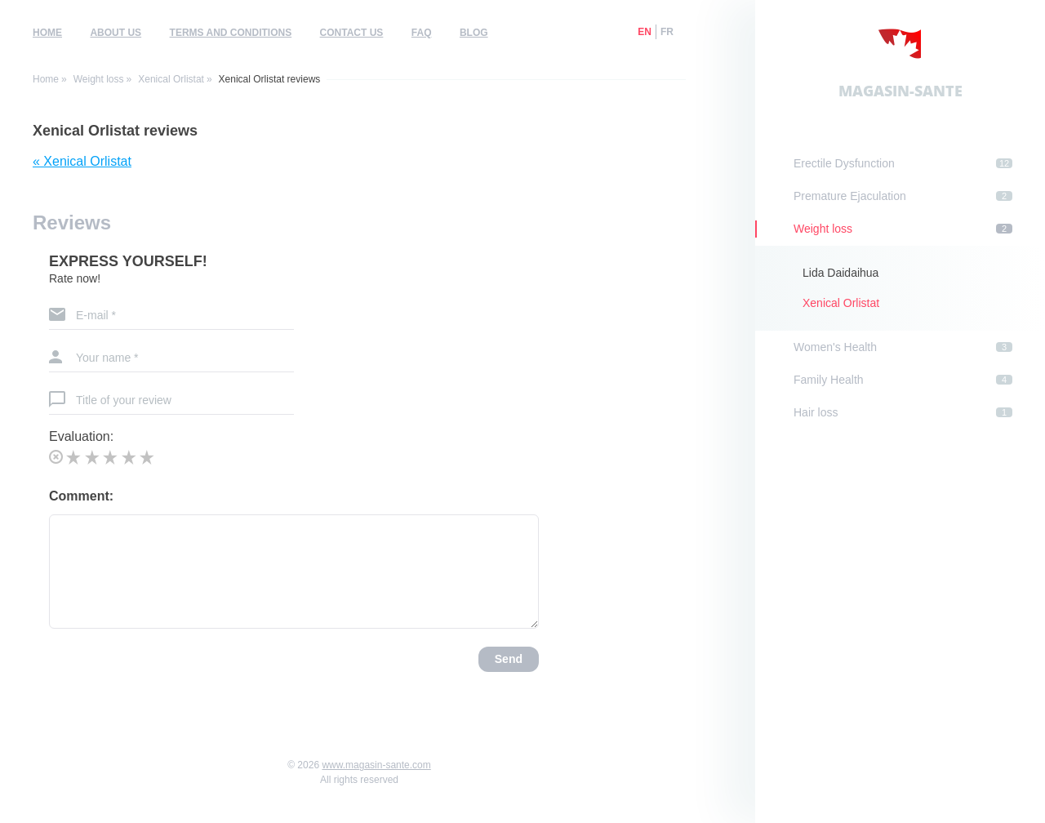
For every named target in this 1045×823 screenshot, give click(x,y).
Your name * (107, 357)
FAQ (421, 32)
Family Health (903, 379)
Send (508, 658)
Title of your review (123, 400)
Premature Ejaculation (903, 195)
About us (115, 32)
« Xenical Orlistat (82, 161)
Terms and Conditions (231, 32)
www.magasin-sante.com (376, 765)
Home (47, 32)
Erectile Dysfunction (903, 163)
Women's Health (903, 347)
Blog (474, 32)
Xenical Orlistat (171, 79)
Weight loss (98, 79)
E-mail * (96, 315)
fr (667, 32)
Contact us (352, 32)
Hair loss (903, 412)
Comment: (81, 496)
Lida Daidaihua (840, 272)
